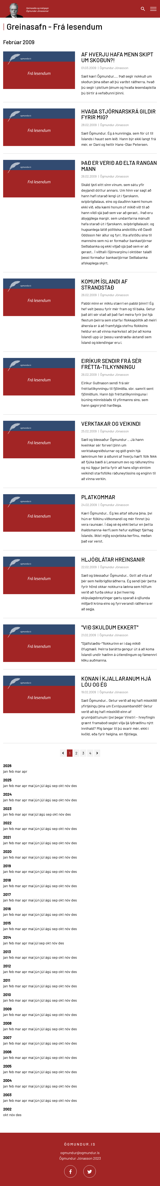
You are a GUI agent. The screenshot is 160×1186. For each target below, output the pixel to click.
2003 (7, 1094)
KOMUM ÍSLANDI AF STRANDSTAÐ (104, 284)
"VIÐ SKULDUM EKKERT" (109, 627)
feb (12, 771)
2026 (7, 765)
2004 (7, 1080)
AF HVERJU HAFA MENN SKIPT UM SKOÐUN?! (117, 57)
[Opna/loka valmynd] (153, 9)
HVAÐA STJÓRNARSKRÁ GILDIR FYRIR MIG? (118, 114)
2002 (7, 1109)
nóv (68, 785)
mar (18, 771)
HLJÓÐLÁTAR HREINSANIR (113, 559)
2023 (7, 808)
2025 (7, 780)
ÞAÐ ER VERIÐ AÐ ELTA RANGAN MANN (119, 165)
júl (42, 785)
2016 (7, 908)
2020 (7, 851)
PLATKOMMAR (98, 497)
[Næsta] (97, 753)
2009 (7, 1009)
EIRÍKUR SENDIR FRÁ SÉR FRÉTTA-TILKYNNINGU (111, 364)
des (74, 785)
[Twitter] (89, 1171)
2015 (7, 923)
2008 (7, 1023)
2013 (7, 951)
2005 (7, 1066)
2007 (7, 1037)
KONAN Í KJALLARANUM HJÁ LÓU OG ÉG (116, 681)
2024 (7, 794)
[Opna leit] (141, 8)
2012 (7, 966)
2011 (6, 980)
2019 (7, 866)
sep (55, 785)
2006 (7, 1052)
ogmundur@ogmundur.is (80, 1152)
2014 (7, 937)
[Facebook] (70, 1171)
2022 (7, 823)
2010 (7, 994)
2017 (7, 894)
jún (37, 785)
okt (62, 785)
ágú (48, 785)
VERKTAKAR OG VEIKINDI (111, 423)
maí (31, 785)
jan (6, 771)
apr (24, 771)
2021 (7, 837)
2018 (7, 880)
